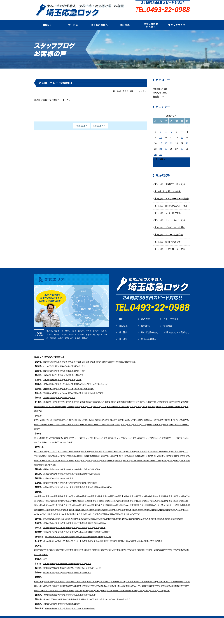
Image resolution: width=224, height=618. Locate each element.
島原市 (79, 590)
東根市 (60, 375)
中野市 (46, 483)
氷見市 (46, 469)
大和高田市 (82, 523)
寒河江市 (53, 375)
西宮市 (167, 545)
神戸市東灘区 (140, 545)
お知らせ (142, 86)
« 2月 (155, 154)
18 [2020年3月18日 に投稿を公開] (166, 138)
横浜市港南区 (108, 447)
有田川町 (107, 532)
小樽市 (66, 357)
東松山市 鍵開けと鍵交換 (167, 237)
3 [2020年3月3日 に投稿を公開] (160, 127)
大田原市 (55, 388)
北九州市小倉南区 (133, 577)
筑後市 (180, 581)
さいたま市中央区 (177, 433)
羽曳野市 (114, 536)
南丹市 (52, 527)
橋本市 (48, 532)
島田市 (147, 514)
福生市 (178, 420)
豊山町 (88, 510)
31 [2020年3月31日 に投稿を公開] (160, 150)
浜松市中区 (101, 514)
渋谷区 (141, 415)
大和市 (57, 456)
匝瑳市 (159, 402)
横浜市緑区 (68, 451)
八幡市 (85, 527)
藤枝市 (141, 514)
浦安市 (77, 402)
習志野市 (59, 397)
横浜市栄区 (130, 447)
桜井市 (90, 523)
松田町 (176, 456)
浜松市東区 (81, 514)
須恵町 (134, 586)
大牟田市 (75, 581)
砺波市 (85, 469)
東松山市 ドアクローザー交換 (169, 244)
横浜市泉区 (85, 447)
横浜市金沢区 (96, 447)
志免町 (85, 586)
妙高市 (79, 465)
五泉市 (64, 465)
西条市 (70, 568)
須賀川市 (91, 379)
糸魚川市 (71, 465)
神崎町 (171, 402)
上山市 (79, 375)
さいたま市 (77, 433)
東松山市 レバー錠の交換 (167, 208)
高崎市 (46, 393)
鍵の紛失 (145, 321)
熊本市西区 (58, 595)
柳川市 (116, 581)
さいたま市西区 (149, 433)
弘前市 (68, 362)
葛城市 (96, 523)
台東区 (55, 415)
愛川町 (140, 456)
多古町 (165, 402)
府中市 (111, 420)
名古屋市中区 (55, 492)
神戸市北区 (51, 545)
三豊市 (54, 563)
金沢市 (52, 474)
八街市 (175, 397)
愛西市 (112, 510)
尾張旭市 (58, 510)
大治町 (130, 510)
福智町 (140, 586)
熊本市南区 (89, 595)
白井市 (103, 402)
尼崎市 (186, 545)
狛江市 (179, 415)
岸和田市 (134, 536)
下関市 (52, 559)
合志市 (103, 595)
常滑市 (122, 505)
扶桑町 (100, 510)
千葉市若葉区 (120, 397)
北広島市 (59, 357)
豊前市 (71, 586)
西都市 (58, 599)
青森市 (62, 362)
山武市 (144, 402)
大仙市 (64, 370)
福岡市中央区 (92, 577)
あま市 (124, 510)
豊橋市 (41, 505)
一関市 (83, 366)
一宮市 (179, 505)
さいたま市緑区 (162, 433)
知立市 (158, 500)
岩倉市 (65, 510)
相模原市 (44, 456)
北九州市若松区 (177, 577)
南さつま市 (76, 604)
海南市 (94, 532)
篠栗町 (116, 586)
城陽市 (91, 527)
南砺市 (91, 469)
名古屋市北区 (42, 500)
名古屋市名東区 (83, 496)
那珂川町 (78, 586)
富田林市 (122, 536)
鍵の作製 (145, 314)
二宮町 (158, 456)
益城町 (109, 595)
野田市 (163, 397)
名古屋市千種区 (42, 496)
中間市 (186, 581)
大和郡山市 (60, 523)
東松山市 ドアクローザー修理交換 (171, 194)
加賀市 (64, 474)
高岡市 (52, 469)
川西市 (155, 545)
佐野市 (76, 388)
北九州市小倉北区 (148, 577)
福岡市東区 (38, 577)
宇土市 (116, 595)
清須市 (72, 510)
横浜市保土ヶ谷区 (55, 451)
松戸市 (151, 397)
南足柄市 (126, 456)
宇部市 (70, 559)
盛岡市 (52, 366)
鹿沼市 (70, 388)
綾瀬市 (77, 456)
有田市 (100, 532)
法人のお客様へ (148, 334)
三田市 (149, 545)
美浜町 (173, 505)
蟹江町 (137, 510)
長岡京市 (71, 527)
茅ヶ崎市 (96, 456)
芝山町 (138, 402)
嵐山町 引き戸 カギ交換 (167, 186)
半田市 (116, 505)
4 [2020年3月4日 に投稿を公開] (166, 127)
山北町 (183, 456)
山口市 (46, 559)
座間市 (71, 456)
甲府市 (58, 478)
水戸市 (52, 384)
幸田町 (147, 505)
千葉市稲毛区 (97, 397)
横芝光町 (151, 402)
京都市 (46, 527)
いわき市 (105, 379)
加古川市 (38, 550)
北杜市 (46, 478)
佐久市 (85, 483)
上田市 (70, 483)
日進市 (78, 505)
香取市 (177, 402)
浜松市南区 (111, 514)
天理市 (68, 523)
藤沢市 (89, 456)
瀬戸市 (92, 505)
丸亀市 (68, 563)
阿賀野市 (96, 465)
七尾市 (46, 474)
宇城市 (122, 595)
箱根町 (39, 460)
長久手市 (85, 505)
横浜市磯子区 (74, 447)
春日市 (82, 581)
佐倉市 (66, 397)
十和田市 (75, 362)
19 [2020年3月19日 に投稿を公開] (171, 138)
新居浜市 (78, 568)
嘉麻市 (37, 586)
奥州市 (77, 366)
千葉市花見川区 (84, 397)
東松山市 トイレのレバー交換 (169, 215)
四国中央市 (86, 568)
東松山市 (38, 433)
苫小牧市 (85, 357)
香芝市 (74, 523)
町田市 (129, 420)
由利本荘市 (78, 370)
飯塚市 (68, 581)
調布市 (185, 415)
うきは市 (58, 586)
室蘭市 (111, 357)
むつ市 (46, 362)
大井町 (170, 456)
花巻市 (64, 366)
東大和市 (136, 420)
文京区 (86, 415)
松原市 (107, 536)
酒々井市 (50, 402)
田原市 (135, 505)
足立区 (37, 415)
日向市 (52, 599)
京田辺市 (98, 527)
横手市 (70, 370)
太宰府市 (124, 581)
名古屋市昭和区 (79, 492)
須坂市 (58, 483)
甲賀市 (103, 519)
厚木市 (51, 456)
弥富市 (118, 510)
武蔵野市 (44, 420)
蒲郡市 (184, 500)
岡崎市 (152, 500)
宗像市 (102, 581)
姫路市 (37, 545)
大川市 (51, 586)
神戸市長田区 (95, 545)
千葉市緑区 (142, 397)
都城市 (70, 599)
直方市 (155, 581)
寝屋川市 (53, 536)
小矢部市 (78, 469)
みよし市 (171, 500)
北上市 (70, 366)
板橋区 (92, 415)
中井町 (164, 456)
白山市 (70, 474)
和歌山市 (79, 532)
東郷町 (141, 505)
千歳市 (79, 357)
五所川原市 (54, 362)
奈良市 (46, 523)
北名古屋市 (79, 510)
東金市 (169, 397)
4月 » (162, 154)
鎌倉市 (180, 451)
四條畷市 (67, 536)
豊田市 (72, 505)
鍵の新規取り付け (150, 327)
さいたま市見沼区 (105, 433)
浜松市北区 (59, 514)
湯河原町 (52, 460)
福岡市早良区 (71, 577)
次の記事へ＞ (99, 121)
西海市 (54, 590)
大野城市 (109, 581)
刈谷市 (47, 505)
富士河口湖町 (85, 478)
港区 (123, 415)
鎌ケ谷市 (96, 402)
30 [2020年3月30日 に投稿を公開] (155, 150)
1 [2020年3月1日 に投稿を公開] (187, 121)
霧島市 (54, 604)
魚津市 (64, 469)
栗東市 (91, 519)
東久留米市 (67, 420)
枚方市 (46, 536)
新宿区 (104, 415)
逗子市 (186, 451)
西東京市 (52, 420)
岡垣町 (110, 586)
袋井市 (180, 514)
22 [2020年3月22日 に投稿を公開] (187, 138)
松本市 (91, 483)
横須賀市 (173, 451)
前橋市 (52, 393)
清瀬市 (59, 420)
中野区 (135, 415)
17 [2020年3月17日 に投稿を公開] (160, 138)
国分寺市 (98, 420)
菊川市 (168, 514)
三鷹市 (37, 420)
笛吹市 (76, 478)
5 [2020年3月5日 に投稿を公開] (171, 127)
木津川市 (106, 527)
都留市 (94, 478)
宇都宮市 (47, 388)
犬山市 (39, 510)
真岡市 (82, 388)
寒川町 (146, 456)
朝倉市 (161, 581)
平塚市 (83, 456)
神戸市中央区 (71, 545)
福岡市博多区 (59, 577)
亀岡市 (58, 527)
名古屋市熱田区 (134, 492)
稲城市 (117, 420)
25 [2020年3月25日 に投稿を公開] (166, 144)
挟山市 (63, 433)
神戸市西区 (129, 545)
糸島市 (96, 581)
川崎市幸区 (105, 451)
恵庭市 (72, 357)
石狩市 (52, 357)
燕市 (90, 465)
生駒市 (52, 523)
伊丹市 (173, 545)
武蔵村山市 (157, 420)
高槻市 (60, 536)
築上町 (167, 586)
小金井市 (76, 420)
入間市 (51, 433)
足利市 (88, 388)
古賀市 (149, 581)
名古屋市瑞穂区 (105, 500)
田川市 (174, 581)
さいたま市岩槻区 (89, 433)
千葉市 (181, 397)
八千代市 (70, 402)
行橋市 (131, 581)
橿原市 (102, 523)
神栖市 (91, 384)
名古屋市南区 (131, 500)
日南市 (77, 599)
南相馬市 (59, 379)
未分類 (156, 92)
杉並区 (165, 415)
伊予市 (46, 568)
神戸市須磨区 (106, 545)
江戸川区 (68, 415)
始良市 (48, 604)
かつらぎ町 (56, 532)
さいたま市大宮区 (134, 433)
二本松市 (67, 379)
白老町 (99, 357)
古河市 (58, 384)
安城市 (164, 500)
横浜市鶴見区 (176, 447)
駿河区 (135, 514)
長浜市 (46, 519)
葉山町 (134, 456)
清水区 (125, 514)
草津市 (85, 519)
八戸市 (82, 362)
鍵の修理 (123, 334)
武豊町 (167, 505)
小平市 (91, 420)
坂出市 (74, 563)
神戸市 (43, 545)
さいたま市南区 (65, 438)
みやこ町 (153, 586)
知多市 (110, 505)
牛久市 (70, 384)
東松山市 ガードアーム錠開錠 (169, 222)
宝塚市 (161, 545)
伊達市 (93, 357)
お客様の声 (158, 84)
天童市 (66, 375)
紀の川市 (65, 532)
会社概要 (167, 321)
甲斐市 (52, 478)
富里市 (57, 402)
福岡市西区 (81, 577)
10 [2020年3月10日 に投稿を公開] (160, 133)
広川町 (160, 586)
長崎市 (85, 590)
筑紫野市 (89, 581)
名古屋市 (38, 492)
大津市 (58, 519)
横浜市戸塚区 (153, 447)
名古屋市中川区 (107, 492)
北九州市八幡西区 (117, 577)
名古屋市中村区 (56, 496)
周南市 (82, 559)
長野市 (52, 483)
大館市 (46, 370)
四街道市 (73, 397)
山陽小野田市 (61, 559)
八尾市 (101, 536)
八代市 (128, 595)
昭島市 (165, 420)
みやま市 (44, 586)
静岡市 (119, 514)
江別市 (46, 357)
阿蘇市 (97, 595)
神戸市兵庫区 (83, 545)
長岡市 (46, 465)
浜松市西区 (91, 514)
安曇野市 (78, 483)
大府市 (104, 505)
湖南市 (97, 519)
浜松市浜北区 (70, 514)
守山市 (64, 519)
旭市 (182, 402)
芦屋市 (179, 545)
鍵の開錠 (123, 327)
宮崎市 (64, 599)
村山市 (46, 375)
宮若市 (65, 586)
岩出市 (72, 532)
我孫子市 (115, 402)
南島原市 (92, 590)
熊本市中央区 (68, 595)
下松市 (88, 559)
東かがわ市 (96, 563)
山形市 (72, 375)
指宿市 (92, 604)
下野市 (101, 388)
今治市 (64, 568)
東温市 (52, 568)
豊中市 (86, 536)
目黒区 (147, 415)
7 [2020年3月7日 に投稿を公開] (181, 127)
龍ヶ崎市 (84, 384)
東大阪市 (93, 536)
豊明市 (53, 505)
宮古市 (58, 366)
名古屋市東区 (80, 500)
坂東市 (64, 384)
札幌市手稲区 (129, 357)
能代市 (52, 370)
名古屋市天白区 (54, 500)
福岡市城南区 (104, 577)
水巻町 (122, 586)
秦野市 (103, 456)
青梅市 (37, 424)
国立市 (105, 420)
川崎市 (86, 451)
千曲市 (64, 483)
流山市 (157, 397)
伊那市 (103, 483)
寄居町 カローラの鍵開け (57, 78)
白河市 (98, 379)
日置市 (60, 604)
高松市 (80, 563)
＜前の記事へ (81, 121)
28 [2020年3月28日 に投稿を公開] (182, 144)
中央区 (118, 415)
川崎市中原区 (116, 451)
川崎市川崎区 (95, 451)
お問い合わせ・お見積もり (176, 327)
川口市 (45, 433)
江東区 (75, 415)
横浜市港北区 (119, 447)
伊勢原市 (110, 456)
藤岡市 (72, 393)
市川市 (52, 397)
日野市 (150, 420)
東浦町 (153, 505)
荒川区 (49, 415)
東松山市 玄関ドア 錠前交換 (169, 179)
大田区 (159, 415)
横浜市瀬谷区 (141, 447)
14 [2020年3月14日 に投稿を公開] (182, 133)
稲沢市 (51, 510)
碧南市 (65, 505)
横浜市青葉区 (63, 447)
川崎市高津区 (128, 451)
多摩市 (123, 420)
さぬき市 (87, 563)
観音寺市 (47, 563)
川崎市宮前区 (140, 451)
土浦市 (46, 384)
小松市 (58, 474)
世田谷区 (172, 415)
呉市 (45, 554)
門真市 (159, 536)
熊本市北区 (48, 595)
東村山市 (84, 420)
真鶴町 (45, 460)
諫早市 (66, 590)
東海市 (98, 505)
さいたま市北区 (119, 433)
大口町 (94, 510)
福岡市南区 (48, 577)
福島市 (52, 379)
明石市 (45, 550)
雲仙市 (72, 590)
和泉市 (141, 536)
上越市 (52, 465)
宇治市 (79, 527)
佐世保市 (47, 590)
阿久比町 (160, 505)
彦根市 (52, 519)
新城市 (128, 505)
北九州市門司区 (163, 577)
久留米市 (61, 581)
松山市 (58, 568)
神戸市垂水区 (118, 545)
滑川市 (58, 469)
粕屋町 (91, 586)
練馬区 (128, 415)
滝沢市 (46, 366)
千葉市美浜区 (108, 397)
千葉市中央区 (132, 397)
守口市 (153, 536)
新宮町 (146, 586)
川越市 (69, 433)
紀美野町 (87, 532)
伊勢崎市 (65, 393)
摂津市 (147, 536)
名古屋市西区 (160, 492)
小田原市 (118, 456)
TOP (121, 314)
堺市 (128, 536)
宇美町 (97, 586)
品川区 (153, 415)
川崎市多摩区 (151, 451)
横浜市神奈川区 (40, 447)
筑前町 (128, 586)
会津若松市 (76, 379)
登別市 (105, 357)
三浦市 (37, 456)
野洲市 (70, 519)
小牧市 (45, 510)
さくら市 (63, 388)
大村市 (60, 590)
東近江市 (78, 519)
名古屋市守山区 (134, 496)
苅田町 (103, 586)
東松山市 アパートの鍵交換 (168, 230)
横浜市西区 (43, 451)
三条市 (85, 465)
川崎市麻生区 (163, 451)
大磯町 (152, 456)
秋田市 (58, 370)
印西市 (122, 402)
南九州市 (85, 604)
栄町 (127, 402)
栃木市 (94, 388)
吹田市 (74, 536)
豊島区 (98, 415)
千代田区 (111, 415)
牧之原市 (161, 514)
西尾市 (178, 500)
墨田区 (61, 415)
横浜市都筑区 (164, 447)
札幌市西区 (119, 357)
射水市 (70, 469)
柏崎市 (58, 465)
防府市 (76, 559)
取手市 (77, 384)
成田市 (132, 402)
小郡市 (143, 581)
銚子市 (39, 406)
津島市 (106, 510)
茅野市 (97, 483)
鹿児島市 (67, 604)
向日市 (64, 527)
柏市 (109, 402)
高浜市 (59, 505)
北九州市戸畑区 (50, 581)
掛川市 (174, 514)
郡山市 (84, 379)
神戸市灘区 (60, 545)
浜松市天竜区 (49, 514)
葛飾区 (43, 415)
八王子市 (185, 420)
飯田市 (109, 483)
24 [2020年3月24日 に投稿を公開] (160, 144)
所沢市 (57, 433)
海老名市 (64, 456)
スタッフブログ (171, 314)
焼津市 (153, 514)
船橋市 (46, 397)
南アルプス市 (67, 478)
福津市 (167, 581)
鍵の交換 (123, 321)
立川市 (143, 420)
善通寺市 (61, 563)
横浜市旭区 (52, 447)
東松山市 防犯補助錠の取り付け (170, 201)
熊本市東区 (79, 595)
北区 (80, 415)
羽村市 (172, 420)
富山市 (97, 469)
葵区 (130, 514)
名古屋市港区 (110, 496)
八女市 (137, 581)
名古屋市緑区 (160, 496)
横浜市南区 (78, 451)
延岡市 (46, 599)
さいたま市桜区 (52, 438)
